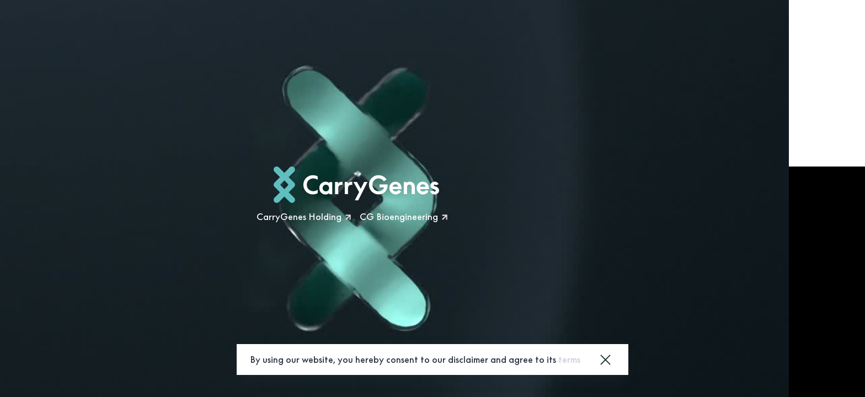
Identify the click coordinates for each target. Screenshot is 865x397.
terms (569, 359)
